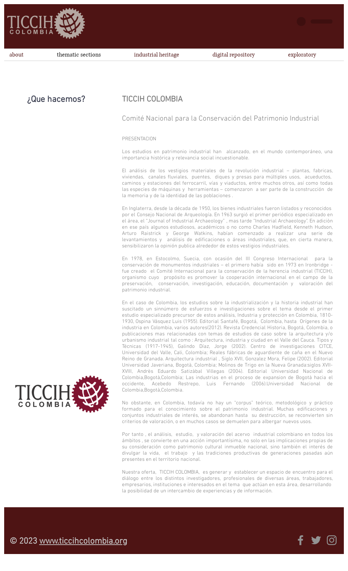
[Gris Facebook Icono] (300, 540)
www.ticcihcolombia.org (83, 541)
